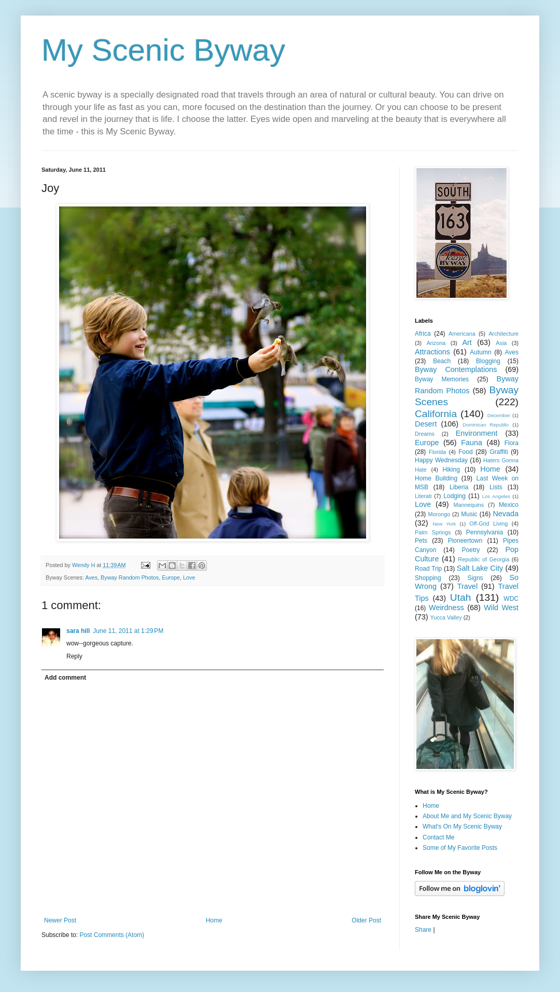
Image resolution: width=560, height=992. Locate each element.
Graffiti (498, 452)
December (498, 415)
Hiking (450, 469)
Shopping (428, 578)
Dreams (425, 434)
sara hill (78, 631)
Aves (91, 577)
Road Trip (428, 568)
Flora (512, 443)
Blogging (488, 361)
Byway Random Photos (130, 577)
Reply (74, 656)
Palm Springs (433, 532)
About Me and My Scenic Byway (467, 816)
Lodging (454, 496)
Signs (475, 578)
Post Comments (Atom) (111, 935)
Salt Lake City (480, 568)
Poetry (471, 550)
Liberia (459, 487)
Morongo (439, 514)
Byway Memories (442, 379)
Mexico (509, 504)
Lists (495, 487)
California (436, 413)
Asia (501, 343)
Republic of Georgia (483, 559)
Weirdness (446, 607)
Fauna (471, 442)
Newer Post (60, 920)
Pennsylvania (484, 532)
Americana (462, 333)
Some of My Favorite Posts (460, 847)
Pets (421, 540)
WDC (511, 598)
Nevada (506, 513)
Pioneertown (465, 540)
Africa (423, 333)
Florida (437, 452)
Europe (171, 577)
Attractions (432, 352)
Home (214, 920)
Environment (477, 433)
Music (469, 514)
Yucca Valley (446, 617)
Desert (426, 424)
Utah (460, 597)
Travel (467, 586)
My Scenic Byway (163, 50)
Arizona (436, 343)
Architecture (503, 333)
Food (465, 452)
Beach (442, 361)
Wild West (501, 607)
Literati (423, 496)
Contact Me (438, 837)
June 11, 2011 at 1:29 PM (128, 631)
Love (189, 577)
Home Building (436, 478)
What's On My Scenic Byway (462, 826)
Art (466, 342)
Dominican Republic (486, 425)
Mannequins (468, 505)
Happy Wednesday (441, 460)
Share (423, 929)
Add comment (65, 677)
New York (444, 524)
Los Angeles (496, 496)
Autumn (480, 352)
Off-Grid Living (488, 523)
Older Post (366, 920)
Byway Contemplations (456, 369)
